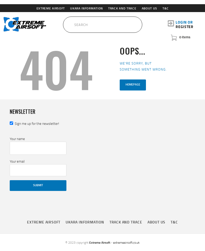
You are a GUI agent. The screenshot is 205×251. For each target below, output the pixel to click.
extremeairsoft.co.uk (126, 242)
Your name (38, 145)
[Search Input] (102, 25)
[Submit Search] (59, 23)
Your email (38, 167)
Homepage (132, 84)
